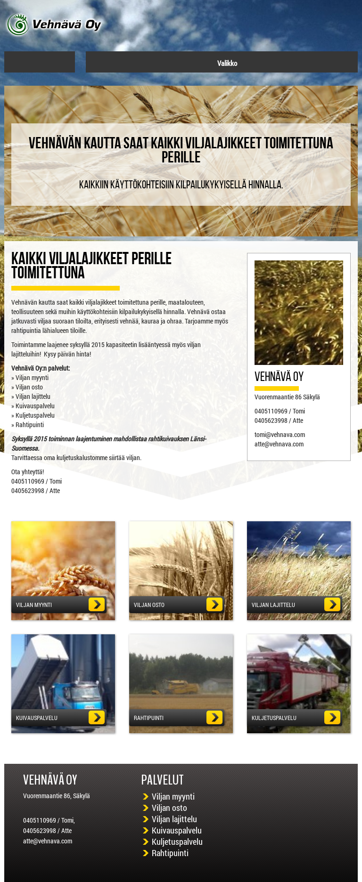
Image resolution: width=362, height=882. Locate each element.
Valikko (222, 63)
